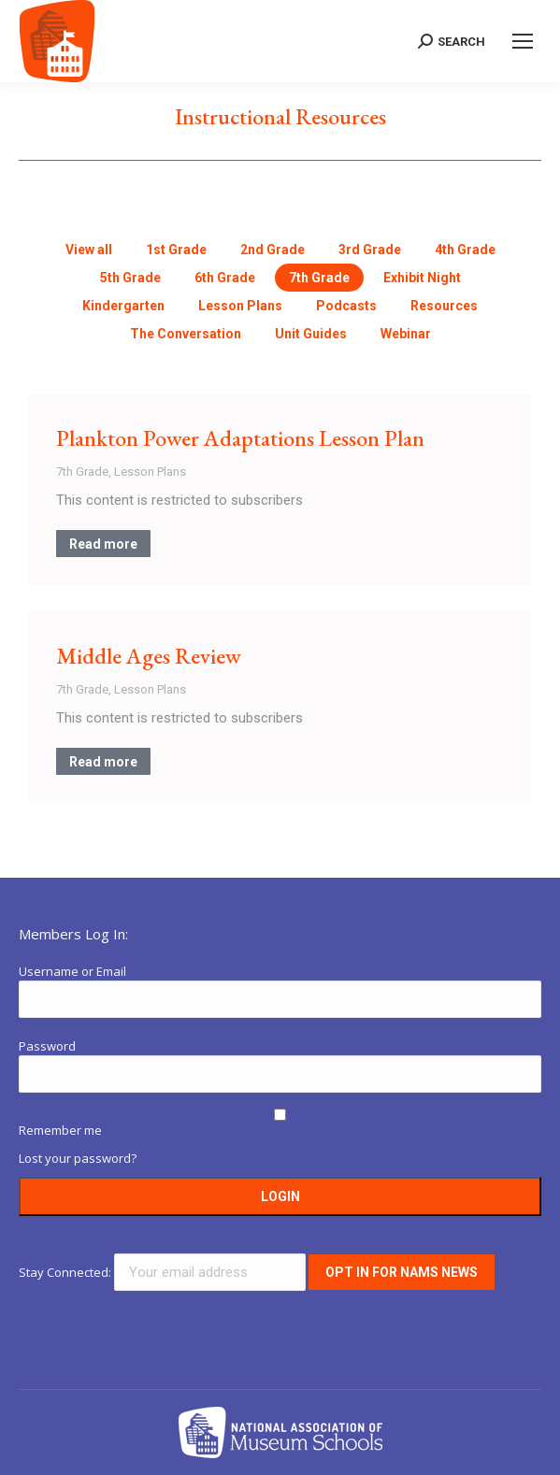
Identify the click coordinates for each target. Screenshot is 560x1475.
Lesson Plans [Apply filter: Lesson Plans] (240, 305)
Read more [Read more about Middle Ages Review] (103, 761)
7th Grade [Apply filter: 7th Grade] (319, 277)
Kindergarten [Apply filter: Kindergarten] (123, 305)
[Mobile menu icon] (522, 41)
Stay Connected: (164, 1272)
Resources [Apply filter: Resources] (444, 305)
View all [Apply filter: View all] (88, 249)
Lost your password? (77, 1158)
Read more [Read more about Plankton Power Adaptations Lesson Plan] (103, 544)
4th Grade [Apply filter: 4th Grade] (465, 249)
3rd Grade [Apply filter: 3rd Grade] (369, 249)
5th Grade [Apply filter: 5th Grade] (130, 277)
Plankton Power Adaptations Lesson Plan (240, 437)
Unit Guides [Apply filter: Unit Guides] (311, 333)
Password (47, 1046)
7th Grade (82, 472)
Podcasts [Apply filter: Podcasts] (346, 305)
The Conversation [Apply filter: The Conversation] (185, 333)
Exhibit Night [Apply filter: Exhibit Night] (422, 277)
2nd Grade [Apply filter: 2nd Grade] (272, 249)
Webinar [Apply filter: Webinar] (406, 333)
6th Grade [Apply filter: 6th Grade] (224, 277)
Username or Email (72, 971)
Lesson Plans (150, 472)
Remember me (60, 1130)
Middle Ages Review (148, 655)
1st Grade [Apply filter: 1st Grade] (176, 249)
